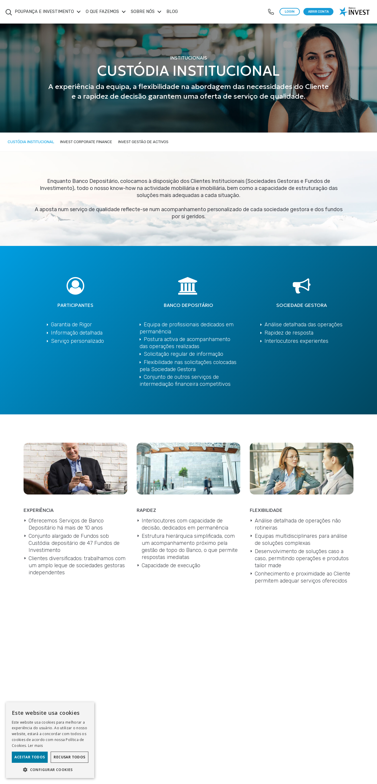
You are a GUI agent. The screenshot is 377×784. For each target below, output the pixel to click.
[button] (50, 769)
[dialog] (50, 740)
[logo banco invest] (355, 11)
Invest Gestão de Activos (143, 142)
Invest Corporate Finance (86, 142)
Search (8, 12)
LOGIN (290, 12)
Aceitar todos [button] (29, 757)
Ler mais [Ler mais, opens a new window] (35, 745)
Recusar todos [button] (69, 757)
